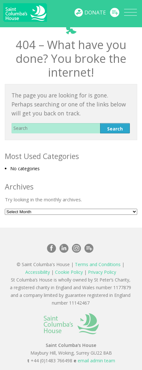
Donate (95, 12)
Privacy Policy (102, 272)
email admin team (96, 360)
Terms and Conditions (98, 264)
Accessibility (37, 272)
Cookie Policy (69, 272)
